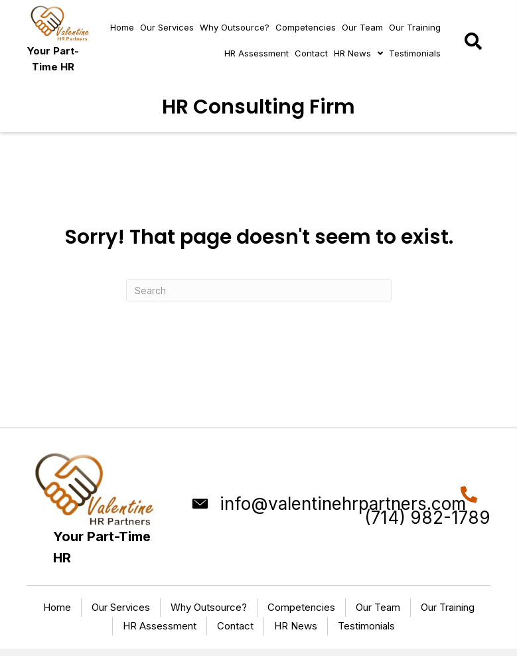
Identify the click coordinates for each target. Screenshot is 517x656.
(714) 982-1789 (427, 517)
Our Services (121, 607)
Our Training (448, 607)
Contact (235, 625)
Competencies (301, 607)
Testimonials (366, 625)
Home (57, 607)
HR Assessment (159, 625)
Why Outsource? (209, 607)
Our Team (378, 607)
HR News (295, 625)
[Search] (259, 290)
